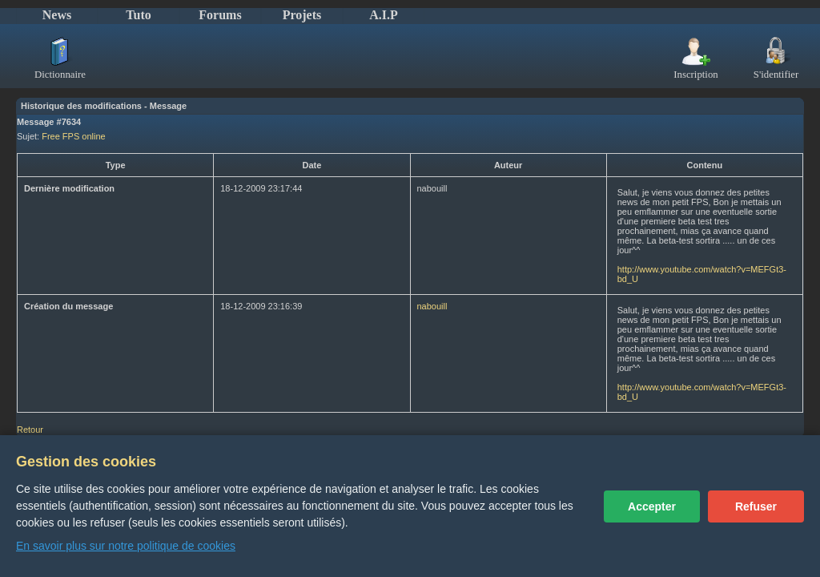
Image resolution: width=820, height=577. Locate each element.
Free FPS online (73, 136)
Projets (302, 15)
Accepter (652, 506)
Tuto (138, 15)
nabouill (432, 306)
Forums (220, 15)
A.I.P (383, 15)
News (56, 15)
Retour (30, 429)
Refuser (756, 506)
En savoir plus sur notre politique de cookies (125, 545)
